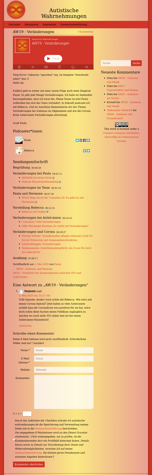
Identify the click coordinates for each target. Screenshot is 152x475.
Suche (136, 63)
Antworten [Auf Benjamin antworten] (25, 326)
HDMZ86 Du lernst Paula (37, 177)
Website (25, 370)
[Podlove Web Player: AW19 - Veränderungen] (53, 53)
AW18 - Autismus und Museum (32, 269)
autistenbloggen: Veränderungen (41, 244)
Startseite (14, 24)
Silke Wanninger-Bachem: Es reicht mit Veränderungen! (55, 226)
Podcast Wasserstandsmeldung (40, 181)
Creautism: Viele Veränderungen (41, 222)
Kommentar (23, 378)
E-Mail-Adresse (24, 360)
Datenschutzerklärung (73, 24)
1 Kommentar (85, 31)
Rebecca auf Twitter (34, 212)
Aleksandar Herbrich (119, 110)
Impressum (49, 24)
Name (25, 350)
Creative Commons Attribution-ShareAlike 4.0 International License (121, 137)
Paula (57, 264)
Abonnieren (31, 24)
